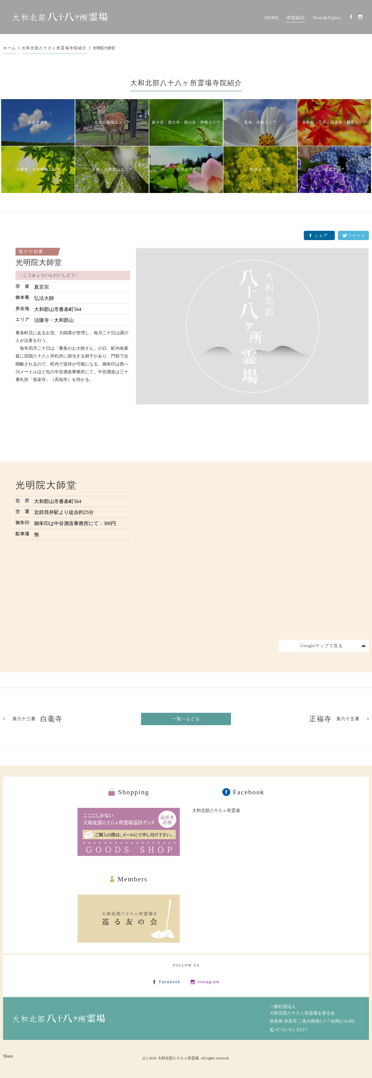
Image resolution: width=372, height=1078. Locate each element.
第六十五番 (334, 719)
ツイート (356, 235)
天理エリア (186, 169)
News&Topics (327, 17)
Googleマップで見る (321, 645)
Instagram (360, 17)
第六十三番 (37, 719)
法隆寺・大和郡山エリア (38, 169)
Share (8, 1056)
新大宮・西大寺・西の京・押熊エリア (186, 122)
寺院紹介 (295, 17)
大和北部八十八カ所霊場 (60, 17)
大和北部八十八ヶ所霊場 (216, 810)
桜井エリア (260, 169)
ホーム (9, 48)
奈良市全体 (38, 122)
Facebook (351, 17)
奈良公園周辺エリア (112, 122)
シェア (321, 235)
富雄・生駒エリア (260, 122)
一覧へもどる (186, 718)
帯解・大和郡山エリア (112, 169)
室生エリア (335, 169)
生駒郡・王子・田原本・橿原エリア (334, 122)
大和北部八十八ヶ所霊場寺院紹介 (54, 48)
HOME (272, 17)
